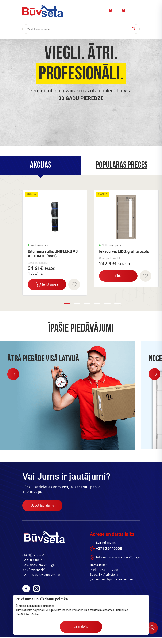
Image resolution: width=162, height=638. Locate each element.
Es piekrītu (81, 627)
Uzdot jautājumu (42, 507)
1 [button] (67, 304)
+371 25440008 (109, 550)
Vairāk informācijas (27, 614)
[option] (81, 92)
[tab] (40, 165)
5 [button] (107, 304)
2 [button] (77, 304)
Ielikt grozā (47, 285)
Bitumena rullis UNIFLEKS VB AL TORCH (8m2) (53, 254)
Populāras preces (121, 165)
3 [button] (87, 304)
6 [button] (117, 304)
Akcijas (40, 165)
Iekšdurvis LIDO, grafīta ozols (124, 252)
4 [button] (97, 304)
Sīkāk (119, 276)
